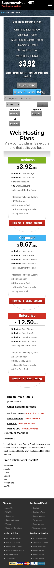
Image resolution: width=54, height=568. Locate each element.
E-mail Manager (39, 524)
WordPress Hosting (40, 538)
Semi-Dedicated (15, 418)
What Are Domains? (13, 542)
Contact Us (10, 516)
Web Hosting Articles (13, 538)
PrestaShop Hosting (40, 542)
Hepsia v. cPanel (39, 512)
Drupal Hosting (38, 554)
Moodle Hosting (38, 558)
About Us (9, 508)
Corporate (27, 238)
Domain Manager (39, 516)
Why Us (8, 512)
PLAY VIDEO (27, 85)
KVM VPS (12, 423)
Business (27, 160)
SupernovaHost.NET (17, 3)
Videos (8, 524)
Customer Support (12, 520)
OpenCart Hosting (39, 546)
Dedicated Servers (16, 413)
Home (3, 12)
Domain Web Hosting (13, 546)
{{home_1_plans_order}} (27, 222)
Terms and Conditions (14, 528)
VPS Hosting (10, 558)
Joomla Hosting (38, 550)
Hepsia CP (37, 508)
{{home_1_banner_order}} (28, 92)
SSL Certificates (12, 554)
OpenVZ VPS (13, 428)
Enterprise (27, 315)
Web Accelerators (39, 528)
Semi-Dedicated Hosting (15, 550)
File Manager (37, 520)
